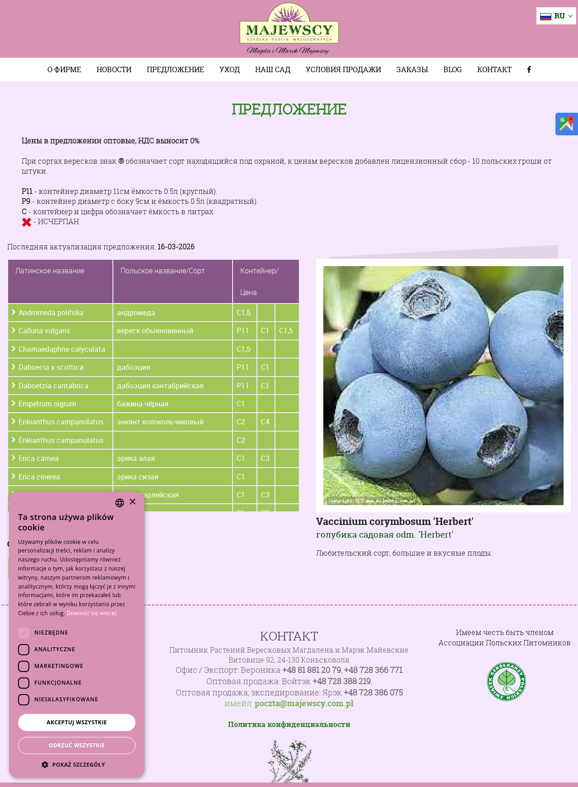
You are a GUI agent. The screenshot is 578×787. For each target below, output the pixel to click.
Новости (114, 69)
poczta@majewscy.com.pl (304, 703)
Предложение (175, 69)
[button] (76, 764)
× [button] (132, 502)
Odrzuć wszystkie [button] (77, 745)
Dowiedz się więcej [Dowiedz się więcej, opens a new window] (92, 613)
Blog (452, 69)
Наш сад (272, 69)
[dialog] (76, 635)
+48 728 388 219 (341, 681)
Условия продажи (343, 69)
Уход (229, 69)
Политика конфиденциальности (289, 724)
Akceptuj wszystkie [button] (77, 722)
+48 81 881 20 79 (311, 670)
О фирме (64, 69)
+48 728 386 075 (373, 692)
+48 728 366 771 (373, 670)
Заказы (412, 69)
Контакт (494, 69)
